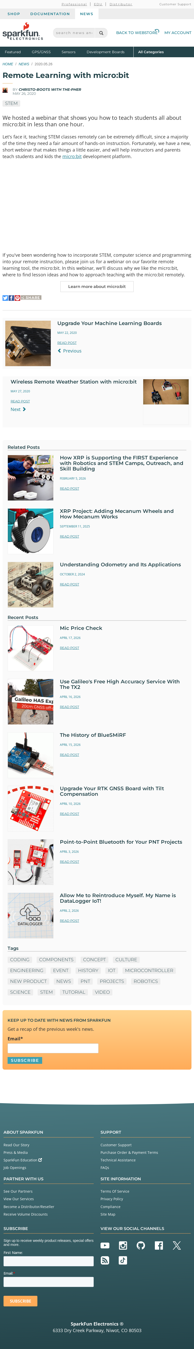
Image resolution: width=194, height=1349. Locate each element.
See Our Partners (18, 1191)
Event (60, 970)
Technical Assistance (118, 1160)
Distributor (121, 4)
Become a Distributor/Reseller (29, 1206)
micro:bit (72, 156)
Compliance (110, 1206)
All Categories (151, 51)
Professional (74, 4)
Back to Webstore (137, 32)
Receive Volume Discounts (26, 1214)
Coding (20, 959)
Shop (14, 14)
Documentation (50, 14)
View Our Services (19, 1198)
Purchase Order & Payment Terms (129, 1152)
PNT (85, 981)
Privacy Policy (112, 1198)
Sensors (69, 52)
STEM (11, 103)
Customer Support (175, 4)
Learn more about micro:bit (97, 286)
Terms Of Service (115, 1191)
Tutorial (73, 992)
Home (8, 64)
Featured (17, 51)
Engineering (26, 970)
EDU (98, 4)
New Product (28, 981)
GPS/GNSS (41, 52)
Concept (94, 959)
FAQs (105, 1167)
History (88, 970)
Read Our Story (16, 1144)
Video (102, 992)
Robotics (146, 981)
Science (20, 992)
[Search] (101, 33)
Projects (112, 981)
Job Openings (15, 1167)
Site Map (108, 1214)
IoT (111, 970)
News (86, 14)
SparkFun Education (23, 1160)
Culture (126, 959)
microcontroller (149, 970)
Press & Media (16, 1152)
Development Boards (106, 52)
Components (56, 959)
